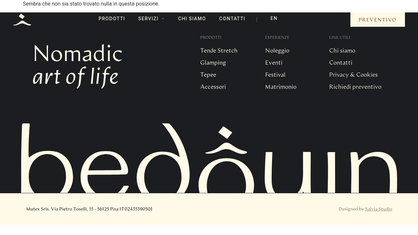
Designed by (365, 208)
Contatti (232, 18)
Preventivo (378, 19)
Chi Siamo (192, 18)
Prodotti (112, 18)
